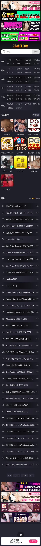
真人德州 (19, 60)
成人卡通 (28, 77)
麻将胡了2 (10, 64)
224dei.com (20, 46)
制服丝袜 (10, 81)
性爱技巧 (37, 99)
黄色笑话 (28, 99)
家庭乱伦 (19, 95)
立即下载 (33, 541)
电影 (3, 79)
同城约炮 (10, 104)
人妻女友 (28, 95)
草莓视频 (28, 104)
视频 (3, 70)
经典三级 (19, 81)
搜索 (36, 52)
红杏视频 (10, 108)
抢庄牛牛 (37, 64)
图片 (3, 88)
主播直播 (28, 72)
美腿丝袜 (10, 90)
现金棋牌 (28, 64)
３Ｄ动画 (37, 69)
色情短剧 (19, 108)
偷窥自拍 (10, 86)
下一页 (24, 475)
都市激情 (10, 95)
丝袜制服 (19, 72)
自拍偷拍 (19, 69)
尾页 (31, 475)
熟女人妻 (10, 72)
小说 (3, 97)
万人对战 (28, 60)
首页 (9, 475)
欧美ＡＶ (28, 69)
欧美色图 (28, 86)
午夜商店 (19, 104)
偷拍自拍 (19, 77)
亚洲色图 (19, 86)
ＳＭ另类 (37, 72)
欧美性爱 (37, 77)
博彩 (3, 61)
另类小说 (19, 99)
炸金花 (19, 64)
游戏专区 (37, 60)
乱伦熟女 (28, 81)
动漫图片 (37, 86)
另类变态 (37, 81)
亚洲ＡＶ (10, 69)
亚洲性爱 (10, 77)
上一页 (16, 475)
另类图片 (37, 90)
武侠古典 (37, 95)
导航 (3, 105)
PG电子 (10, 60)
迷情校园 (10, 99)
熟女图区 (28, 90)
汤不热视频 (36, 104)
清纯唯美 (19, 90)
